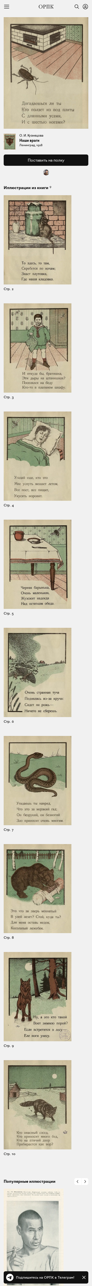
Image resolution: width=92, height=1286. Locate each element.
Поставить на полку (46, 160)
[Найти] (75, 6)
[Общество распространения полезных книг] (46, 6)
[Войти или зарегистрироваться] (85, 7)
